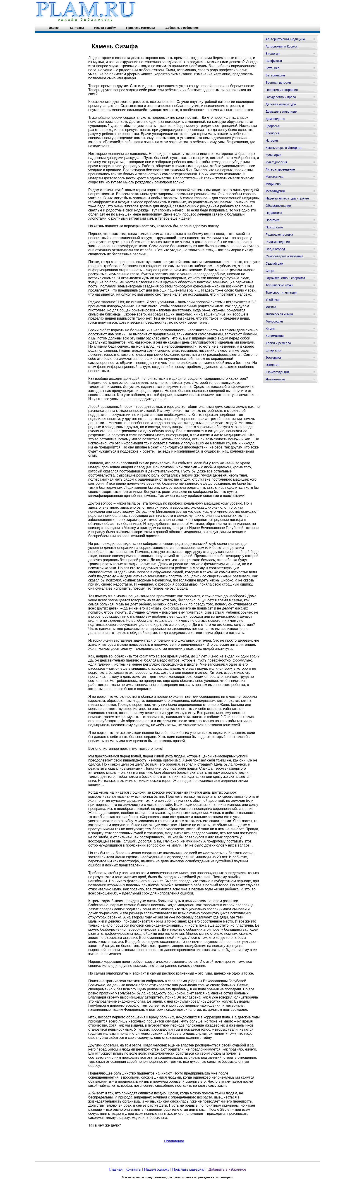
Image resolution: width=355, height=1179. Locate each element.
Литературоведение (280, 169)
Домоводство (275, 119)
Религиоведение (278, 242)
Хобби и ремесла (278, 343)
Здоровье (273, 126)
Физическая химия (279, 314)
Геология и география (282, 90)
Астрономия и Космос (282, 46)
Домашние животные (281, 111)
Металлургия (275, 191)
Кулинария (273, 155)
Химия (270, 328)
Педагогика (274, 213)
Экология (272, 365)
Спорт (270, 271)
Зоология (272, 133)
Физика (271, 307)
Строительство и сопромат (285, 278)
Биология (272, 53)
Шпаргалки (274, 350)
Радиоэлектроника (279, 234)
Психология (274, 227)
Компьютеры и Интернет (284, 147)
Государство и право (281, 97)
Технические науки (279, 285)
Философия (274, 321)
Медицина (273, 184)
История (272, 140)
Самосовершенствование (284, 256)
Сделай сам (274, 263)
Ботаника (272, 68)
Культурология (276, 162)
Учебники (272, 299)
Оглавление (174, 1141)
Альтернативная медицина (285, 39)
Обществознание (278, 205)
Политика (273, 220)
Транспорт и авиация (281, 292)
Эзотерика (273, 357)
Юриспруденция (278, 372)
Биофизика (274, 61)
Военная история (278, 82)
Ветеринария (275, 75)
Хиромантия (275, 336)
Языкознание (275, 379)
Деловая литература (281, 104)
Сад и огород (275, 249)
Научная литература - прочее (287, 198)
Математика (274, 176)
